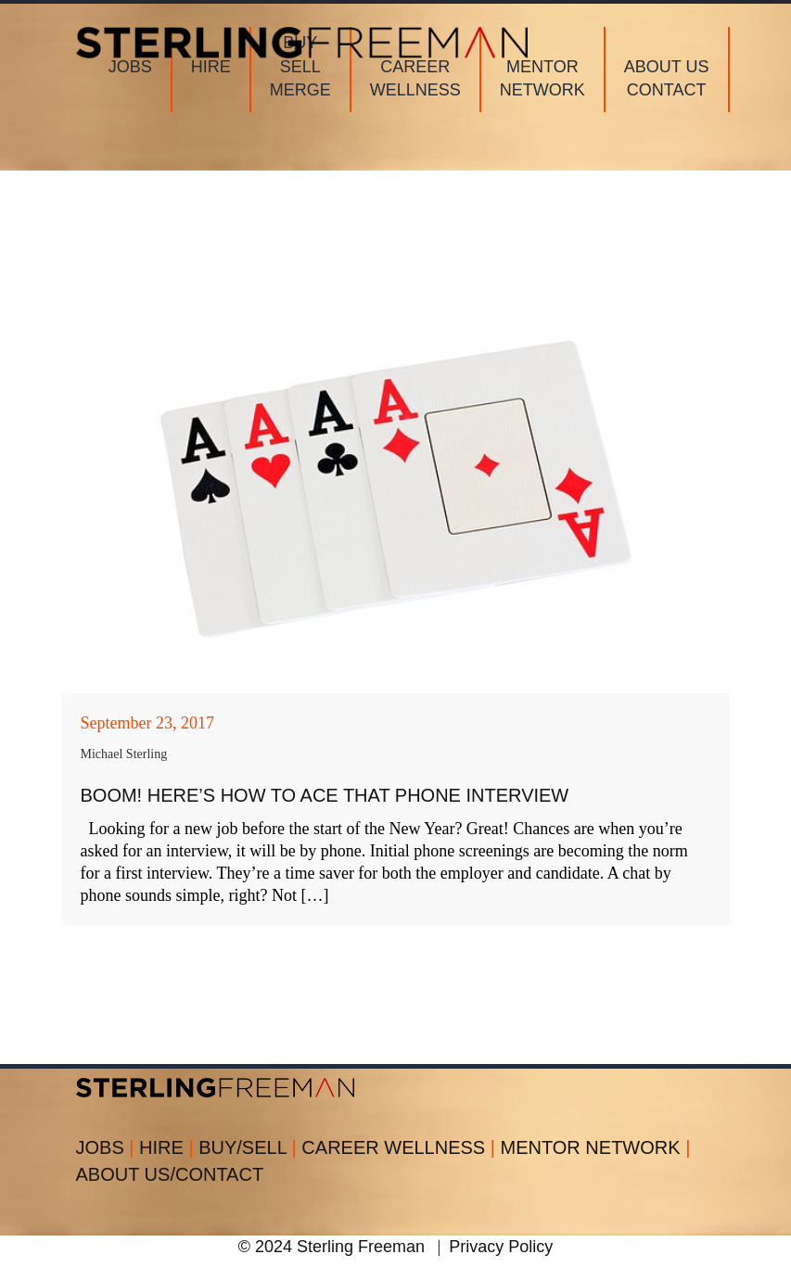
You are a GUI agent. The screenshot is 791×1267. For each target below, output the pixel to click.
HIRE (168, 1147)
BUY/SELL (249, 1147)
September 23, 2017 (147, 723)
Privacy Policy (501, 1246)
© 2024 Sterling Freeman (331, 1246)
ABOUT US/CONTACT (170, 1174)
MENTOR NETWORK (596, 1147)
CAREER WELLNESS (400, 1147)
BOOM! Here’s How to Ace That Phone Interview (325, 795)
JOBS (108, 1147)
